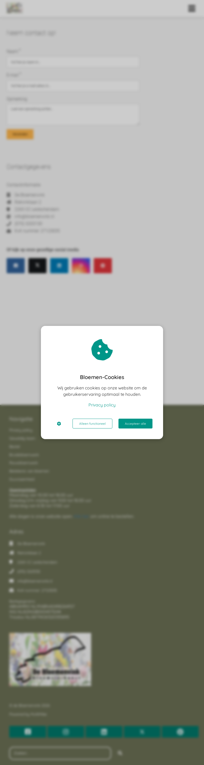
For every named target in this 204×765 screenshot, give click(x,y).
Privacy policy (102, 404)
